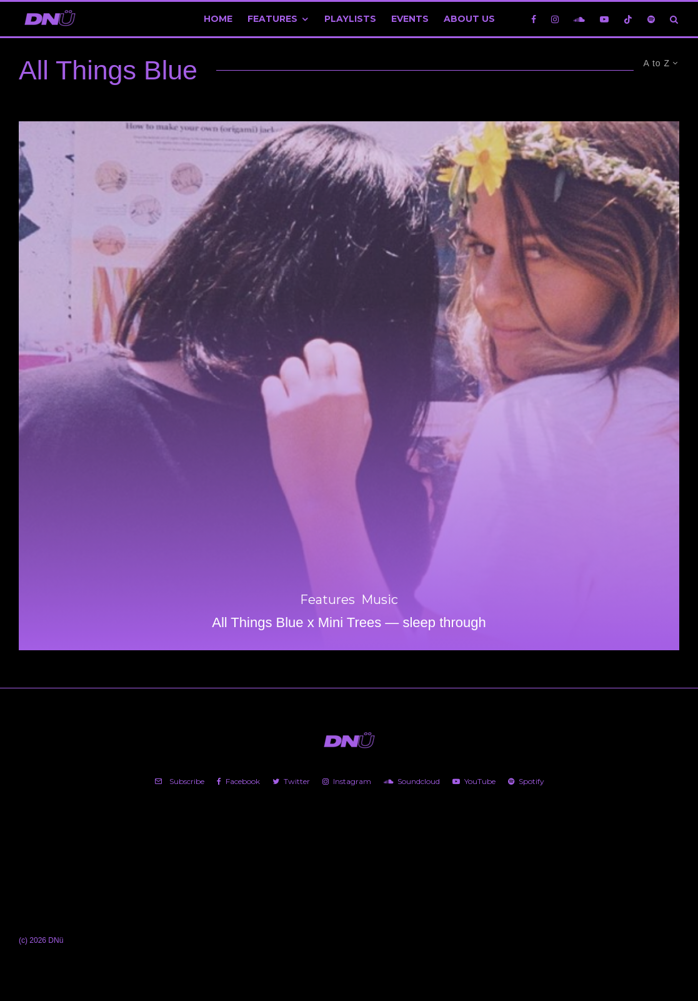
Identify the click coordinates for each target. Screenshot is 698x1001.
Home (218, 18)
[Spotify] (651, 19)
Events (410, 18)
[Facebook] (534, 19)
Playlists (350, 18)
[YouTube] (604, 19)
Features (272, 18)
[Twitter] (291, 781)
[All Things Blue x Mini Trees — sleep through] (349, 385)
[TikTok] (628, 19)
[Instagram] (555, 19)
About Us (469, 18)
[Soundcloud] (579, 19)
